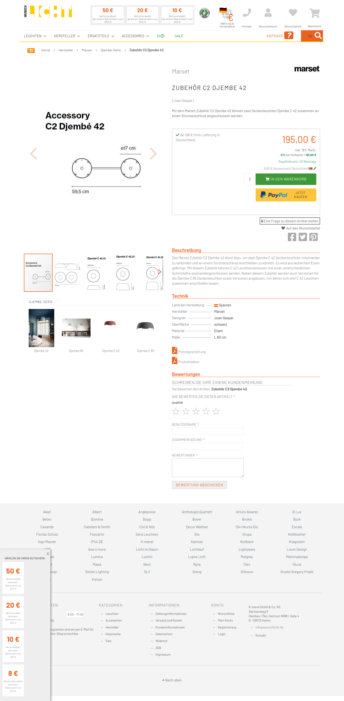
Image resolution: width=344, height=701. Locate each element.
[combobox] (288, 36)
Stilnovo (247, 572)
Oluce (297, 564)
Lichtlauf (197, 549)
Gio (196, 534)
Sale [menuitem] (179, 36)
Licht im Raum (147, 549)
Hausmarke (113, 634)
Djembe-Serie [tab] (41, 275)
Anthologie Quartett (197, 512)
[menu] (172, 36)
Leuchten (112, 614)
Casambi (47, 527)
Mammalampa (297, 557)
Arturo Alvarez (247, 512)
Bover (197, 519)
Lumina (97, 557)
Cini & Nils (147, 527)
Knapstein (297, 541)
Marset (87, 50)
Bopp (147, 519)
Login (222, 634)
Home (45, 50)
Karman (197, 541)
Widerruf (161, 641)
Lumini (147, 557)
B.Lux (296, 512)
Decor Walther (197, 527)
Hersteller (66, 50)
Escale (297, 527)
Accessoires (114, 620)
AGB (158, 648)
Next (147, 564)
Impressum (163, 654)
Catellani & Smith (97, 527)
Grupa (247, 534)
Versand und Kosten (169, 620)
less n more (97, 549)
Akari (47, 512)
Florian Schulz (47, 534)
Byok (297, 519)
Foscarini (97, 534)
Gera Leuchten (147, 534)
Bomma (97, 519)
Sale (108, 641)
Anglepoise (147, 512)
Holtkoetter (297, 534)
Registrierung (227, 627)
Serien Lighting (97, 572)
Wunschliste (226, 614)
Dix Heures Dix (247, 527)
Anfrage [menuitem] (241, 35)
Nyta (196, 564)
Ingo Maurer (47, 541)
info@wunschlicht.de (269, 627)
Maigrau (247, 557)
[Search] (318, 36)
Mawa (97, 564)
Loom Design (297, 549)
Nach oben (172, 680)
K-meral (147, 541)
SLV (147, 572)
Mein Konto (225, 620)
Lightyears (247, 549)
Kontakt (260, 635)
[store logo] (48, 13)
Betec (47, 519)
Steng (196, 572)
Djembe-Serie (111, 50)
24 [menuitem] (160, 36)
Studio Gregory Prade (296, 572)
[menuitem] (33, 36)
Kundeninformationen (170, 627)
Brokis (247, 519)
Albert (97, 512)
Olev (247, 564)
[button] (33, 140)
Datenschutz (164, 634)
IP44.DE (97, 541)
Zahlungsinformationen (171, 614)
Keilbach (247, 541)
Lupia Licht (197, 557)
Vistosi (97, 579)
